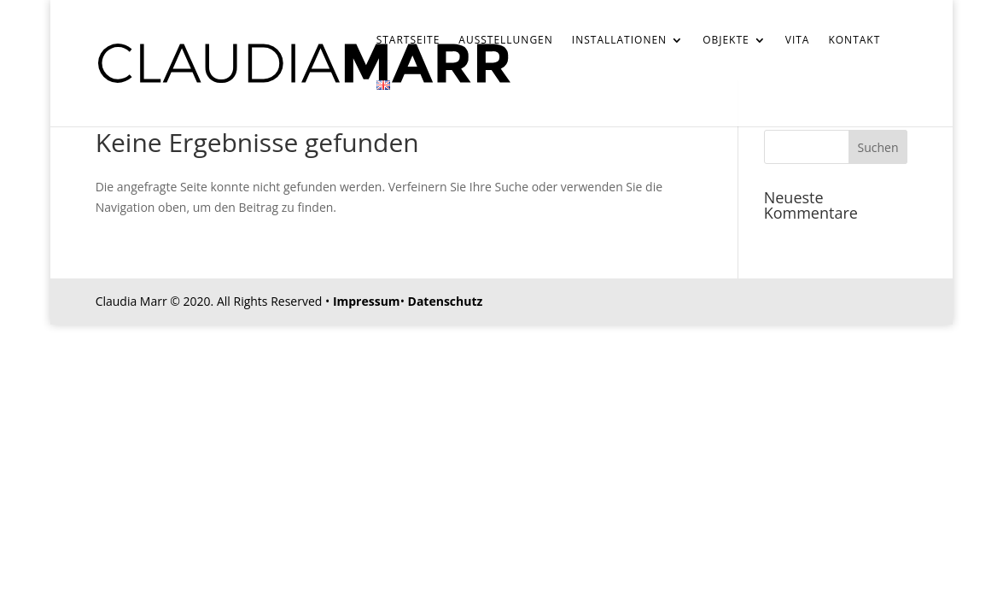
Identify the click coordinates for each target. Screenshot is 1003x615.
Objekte (726, 40)
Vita (797, 40)
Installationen (619, 40)
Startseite (408, 40)
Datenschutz (445, 301)
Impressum (366, 301)
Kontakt (854, 40)
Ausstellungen (505, 40)
